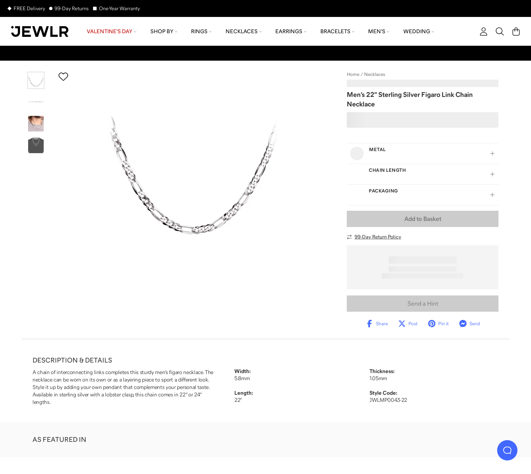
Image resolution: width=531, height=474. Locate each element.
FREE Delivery (29, 8)
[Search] (500, 31)
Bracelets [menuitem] (337, 31)
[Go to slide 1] (36, 80)
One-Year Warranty (119, 8)
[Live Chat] (507, 450)
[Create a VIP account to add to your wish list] (63, 76)
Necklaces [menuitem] (244, 31)
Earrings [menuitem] (290, 31)
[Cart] (516, 31)
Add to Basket (422, 219)
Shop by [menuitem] (163, 31)
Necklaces (374, 74)
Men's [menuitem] (378, 31)
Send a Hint (422, 304)
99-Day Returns (72, 8)
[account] (484, 31)
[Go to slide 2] (36, 102)
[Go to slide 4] (36, 145)
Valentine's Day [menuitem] (111, 31)
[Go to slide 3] (36, 123)
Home (353, 74)
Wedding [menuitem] (418, 31)
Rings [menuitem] (201, 31)
